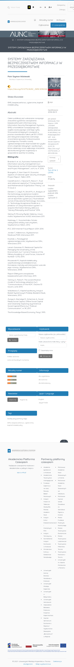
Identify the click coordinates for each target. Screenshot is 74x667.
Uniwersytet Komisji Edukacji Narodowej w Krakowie (48, 576)
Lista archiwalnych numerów (18, 360)
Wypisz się (23, 400)
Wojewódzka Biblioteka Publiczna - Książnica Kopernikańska (48, 610)
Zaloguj (62, 10)
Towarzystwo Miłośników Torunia (62, 546)
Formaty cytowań (52, 159)
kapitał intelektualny (15, 425)
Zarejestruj (61, 5)
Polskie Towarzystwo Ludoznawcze (62, 538)
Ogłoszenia (44, 25)
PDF (51, 102)
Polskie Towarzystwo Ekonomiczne (62, 530)
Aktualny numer (46, 20)
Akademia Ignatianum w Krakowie (47, 469)
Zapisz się (12, 400)
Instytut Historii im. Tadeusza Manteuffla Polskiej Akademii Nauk (47, 507)
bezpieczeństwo (18, 423)
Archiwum (60, 20)
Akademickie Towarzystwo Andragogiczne (48, 477)
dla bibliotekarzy (44, 383)
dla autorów (43, 380)
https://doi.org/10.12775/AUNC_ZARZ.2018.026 (27, 89)
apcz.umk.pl (21, 472)
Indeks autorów (13, 356)
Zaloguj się (46, 356)
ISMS (9, 423)
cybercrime (29, 423)
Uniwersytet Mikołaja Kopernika (47, 586)
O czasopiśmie (58, 25)
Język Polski (43, 403)
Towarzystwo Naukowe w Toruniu (62, 554)
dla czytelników (44, 376)
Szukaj (13, 340)
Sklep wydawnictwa (43, 664)
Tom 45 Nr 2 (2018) (53, 171)
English (41, 399)
